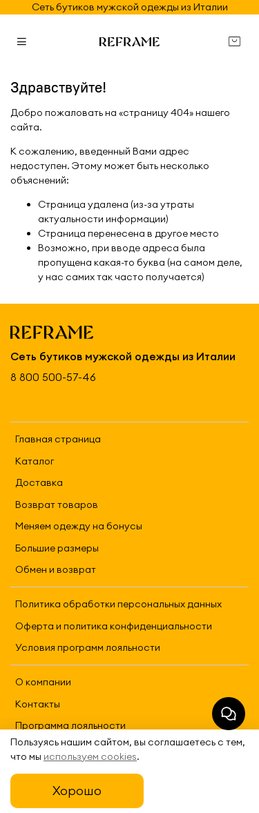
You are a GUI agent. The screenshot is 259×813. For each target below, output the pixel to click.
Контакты (37, 704)
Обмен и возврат (55, 569)
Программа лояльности (70, 725)
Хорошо (77, 791)
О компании (43, 682)
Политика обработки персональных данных (118, 604)
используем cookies (90, 756)
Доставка (39, 482)
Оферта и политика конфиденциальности (113, 626)
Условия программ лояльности (87, 647)
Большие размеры (57, 548)
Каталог (34, 461)
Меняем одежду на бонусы (78, 526)
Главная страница (58, 439)
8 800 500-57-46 (53, 377)
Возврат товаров (56, 504)
